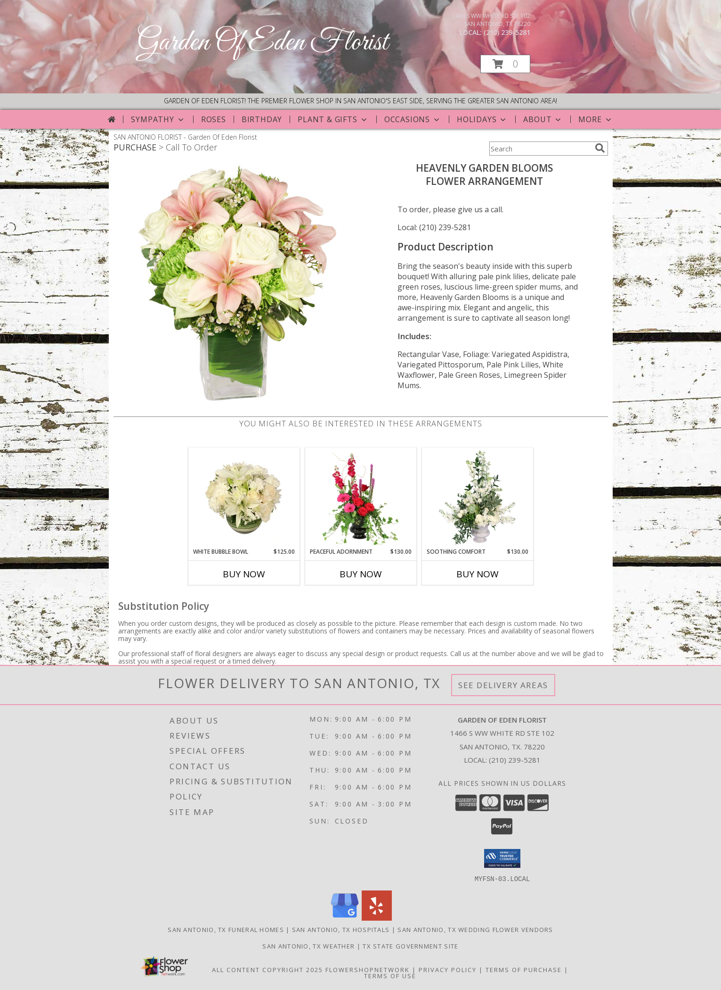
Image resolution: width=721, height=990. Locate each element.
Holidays (482, 119)
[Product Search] (540, 148)
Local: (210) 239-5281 (434, 227)
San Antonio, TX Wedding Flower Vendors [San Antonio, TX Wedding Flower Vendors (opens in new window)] (475, 929)
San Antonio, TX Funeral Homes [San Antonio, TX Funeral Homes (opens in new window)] (226, 929)
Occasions (412, 119)
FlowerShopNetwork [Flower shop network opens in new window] (367, 969)
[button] (505, 64)
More (595, 119)
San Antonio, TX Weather (308, 945)
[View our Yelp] (377, 917)
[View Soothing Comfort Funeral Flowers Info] (477, 497)
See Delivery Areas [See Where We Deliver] (503, 685)
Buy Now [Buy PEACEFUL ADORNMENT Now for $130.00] (361, 574)
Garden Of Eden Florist (262, 43)
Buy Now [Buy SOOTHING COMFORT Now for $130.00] (477, 574)
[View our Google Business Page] (345, 917)
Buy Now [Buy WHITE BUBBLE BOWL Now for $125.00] (244, 574)
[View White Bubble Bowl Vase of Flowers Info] (243, 497)
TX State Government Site (410, 945)
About (543, 119)
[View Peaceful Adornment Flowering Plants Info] (360, 497)
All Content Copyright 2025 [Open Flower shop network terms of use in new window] (267, 969)
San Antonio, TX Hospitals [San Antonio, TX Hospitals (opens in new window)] (341, 929)
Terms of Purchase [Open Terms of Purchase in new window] (524, 969)
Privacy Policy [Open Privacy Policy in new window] (448, 969)
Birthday (262, 119)
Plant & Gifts (333, 119)
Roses (213, 119)
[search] (600, 148)
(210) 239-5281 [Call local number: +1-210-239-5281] (507, 32)
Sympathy (158, 119)
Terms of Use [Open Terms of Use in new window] (390, 975)
